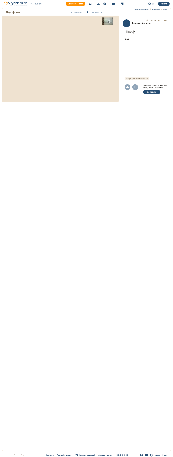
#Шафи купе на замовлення (137, 79)
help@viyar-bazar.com (105, 455)
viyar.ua (157, 455)
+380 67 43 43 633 (122, 455)
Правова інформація (64, 455)
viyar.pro (164, 455)
